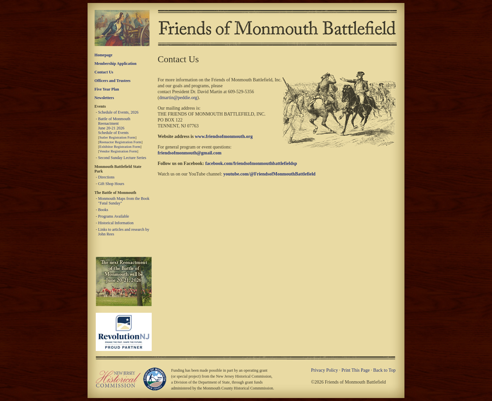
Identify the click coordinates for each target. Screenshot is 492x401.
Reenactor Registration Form (120, 142)
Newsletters (104, 97)
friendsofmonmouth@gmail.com (189, 152)
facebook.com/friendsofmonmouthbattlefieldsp (251, 163)
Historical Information (116, 223)
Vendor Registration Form (118, 151)
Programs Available (113, 216)
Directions (106, 177)
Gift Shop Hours (111, 183)
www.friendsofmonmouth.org (224, 136)
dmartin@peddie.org (178, 97)
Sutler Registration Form (117, 137)
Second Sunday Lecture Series (122, 157)
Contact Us (103, 72)
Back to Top (384, 370)
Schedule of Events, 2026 (118, 112)
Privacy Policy (324, 370)
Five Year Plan (106, 89)
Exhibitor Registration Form (120, 146)
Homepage (103, 55)
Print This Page (355, 370)
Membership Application (115, 63)
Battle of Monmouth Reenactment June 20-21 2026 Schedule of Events (114, 126)
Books (103, 209)
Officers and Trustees (112, 80)
